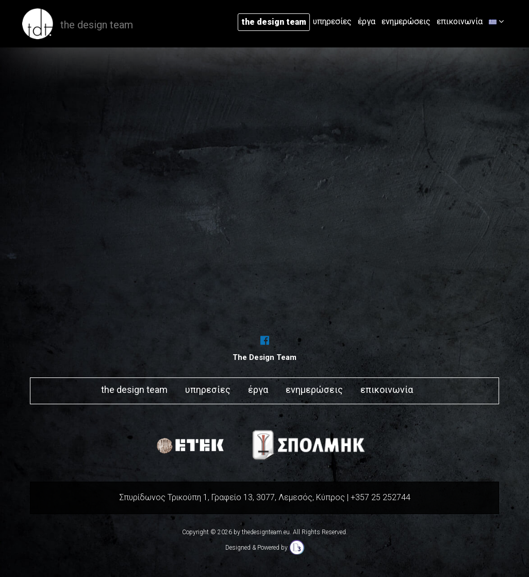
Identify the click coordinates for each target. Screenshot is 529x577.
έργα (366, 21)
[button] (496, 21)
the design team (273, 22)
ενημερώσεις (406, 21)
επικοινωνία (460, 21)
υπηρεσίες (332, 21)
